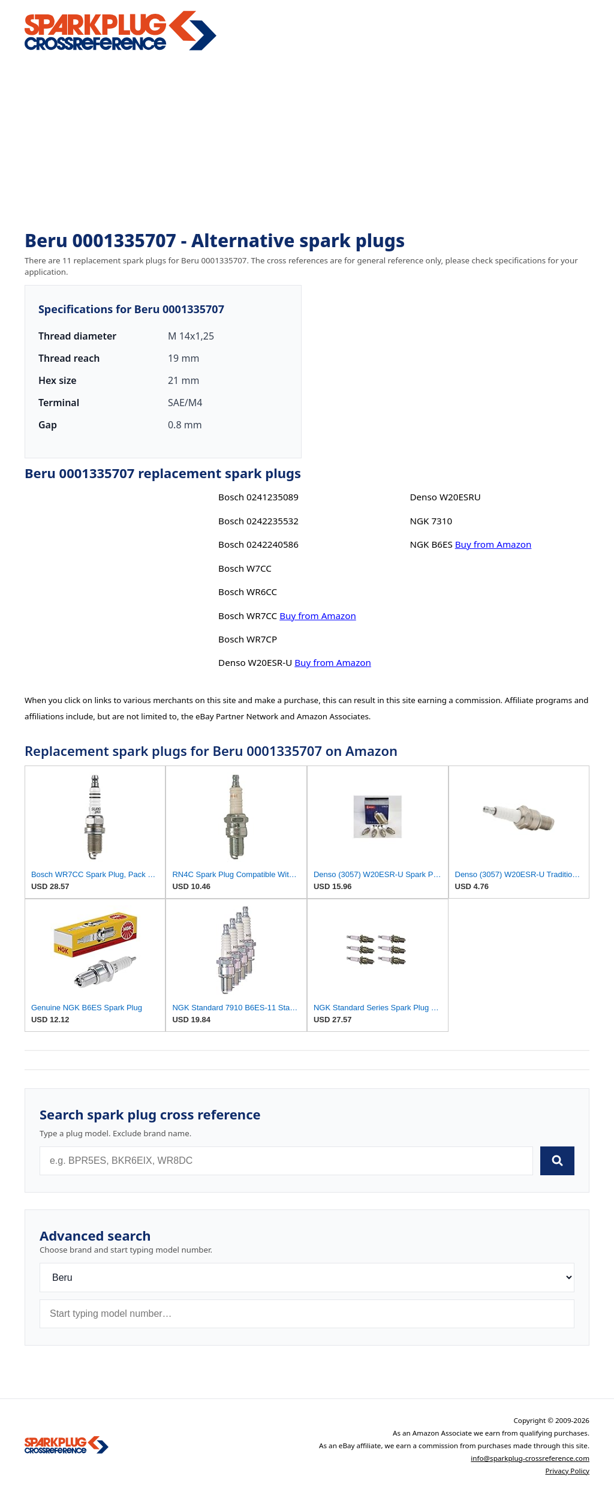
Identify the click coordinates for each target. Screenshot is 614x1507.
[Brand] (307, 1277)
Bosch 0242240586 (258, 544)
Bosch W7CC (245, 568)
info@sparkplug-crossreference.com (530, 1458)
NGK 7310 (431, 521)
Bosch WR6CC (247, 592)
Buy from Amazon (317, 616)
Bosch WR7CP (247, 639)
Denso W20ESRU (445, 497)
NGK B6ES (431, 544)
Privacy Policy (567, 1470)
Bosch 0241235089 (258, 497)
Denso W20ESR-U (255, 662)
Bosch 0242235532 (258, 521)
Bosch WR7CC (247, 616)
